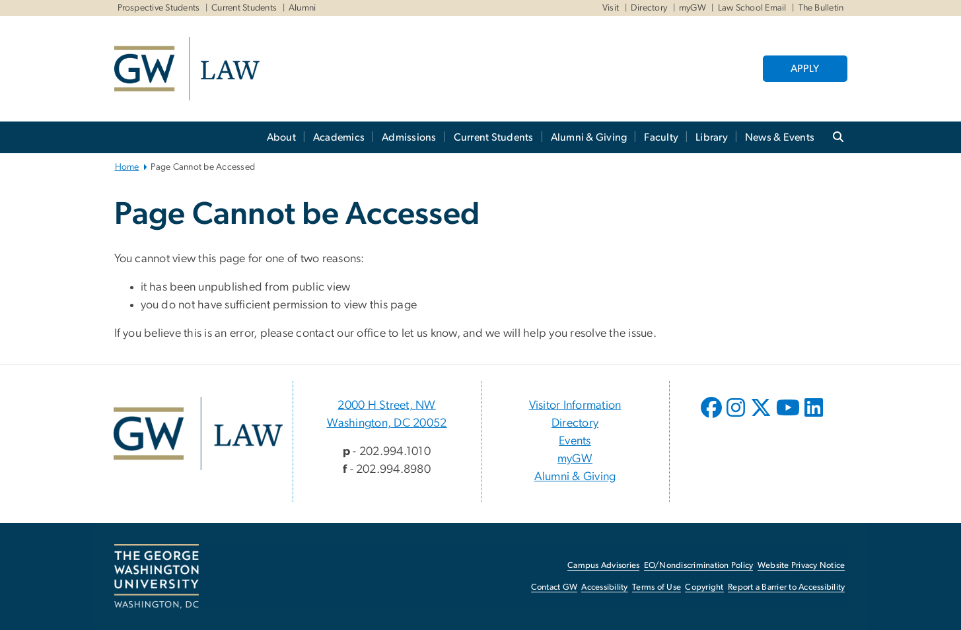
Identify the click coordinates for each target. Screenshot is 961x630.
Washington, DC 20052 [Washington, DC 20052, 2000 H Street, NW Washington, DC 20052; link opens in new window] (387, 423)
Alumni (302, 8)
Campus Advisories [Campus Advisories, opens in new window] (603, 565)
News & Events (779, 137)
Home (127, 167)
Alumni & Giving (589, 137)
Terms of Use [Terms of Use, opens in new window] (656, 587)
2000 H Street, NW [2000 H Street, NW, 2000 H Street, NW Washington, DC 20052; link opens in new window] (386, 405)
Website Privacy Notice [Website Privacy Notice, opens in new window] (801, 565)
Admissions (409, 137)
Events (575, 441)
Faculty (661, 137)
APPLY (805, 68)
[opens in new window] (713, 417)
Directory (649, 8)
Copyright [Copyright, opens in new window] (704, 587)
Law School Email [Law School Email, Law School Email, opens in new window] (752, 8)
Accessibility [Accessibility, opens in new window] (604, 587)
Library (711, 137)
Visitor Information (575, 405)
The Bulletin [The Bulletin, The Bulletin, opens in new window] (821, 8)
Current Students (244, 8)
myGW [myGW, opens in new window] (574, 459)
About (281, 137)
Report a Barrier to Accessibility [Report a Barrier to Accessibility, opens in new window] (786, 587)
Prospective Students (159, 8)
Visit (610, 8)
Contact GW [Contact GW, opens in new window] (554, 587)
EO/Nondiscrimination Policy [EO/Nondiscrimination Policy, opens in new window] (699, 565)
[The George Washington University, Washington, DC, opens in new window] (156, 576)
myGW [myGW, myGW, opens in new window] (692, 8)
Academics (339, 137)
